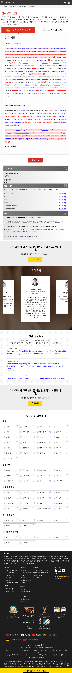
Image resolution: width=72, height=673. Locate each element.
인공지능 (25, 492)
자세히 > (33, 563)
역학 (7, 432)
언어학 (25, 537)
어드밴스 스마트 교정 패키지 (26, 592)
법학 (57, 520)
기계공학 (25, 503)
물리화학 (25, 508)
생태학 (58, 470)
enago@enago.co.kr (41, 572)
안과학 (8, 447)
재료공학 (58, 498)
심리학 (58, 537)
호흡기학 (58, 453)
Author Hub (10, 591)
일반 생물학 (26, 475)
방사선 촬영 (42, 453)
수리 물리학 (9, 503)
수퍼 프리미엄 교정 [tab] (21, 30)
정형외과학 (26, 447)
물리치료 (8, 453)
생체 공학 (25, 470)
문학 (40, 537)
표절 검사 (24, 601)
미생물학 (58, 475)
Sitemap (41, 657)
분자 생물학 (9, 481)
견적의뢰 (35, 259)
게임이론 (42, 520)
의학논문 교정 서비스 (12, 582)
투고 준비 (8, 577)
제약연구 (42, 481)
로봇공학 (58, 508)
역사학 (8, 537)
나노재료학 (59, 503)
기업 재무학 (9, 520)
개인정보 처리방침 (58, 655)
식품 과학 (9, 475)
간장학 (25, 437)
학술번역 (23, 570)
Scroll (68, 665)
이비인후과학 (43, 447)
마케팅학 (25, 525)
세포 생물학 (42, 470)
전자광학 (58, 492)
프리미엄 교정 (10, 572)
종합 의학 (59, 432)
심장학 (41, 426)
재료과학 (42, 498)
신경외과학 (42, 442)
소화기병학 (26, 432)
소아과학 (58, 447)
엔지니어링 (26, 498)
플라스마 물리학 (44, 508)
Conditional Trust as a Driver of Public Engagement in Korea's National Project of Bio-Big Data (36, 379)
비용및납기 (24, 577)
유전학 (41, 475)
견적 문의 (36, 671)
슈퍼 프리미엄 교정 (11, 570)
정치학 (8, 542)
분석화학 (8, 492)
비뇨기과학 (9, 458)
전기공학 (42, 492)
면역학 (41, 437)
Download (62, 193)
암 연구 (25, 426)
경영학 (8, 525)
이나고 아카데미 (10, 589)
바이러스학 (59, 481)
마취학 (8, 426)
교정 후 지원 (9, 580)
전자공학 (8, 498)
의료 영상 (59, 437)
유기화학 (8, 508)
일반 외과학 (42, 432)
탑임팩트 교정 (10, 575)
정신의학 (25, 453)
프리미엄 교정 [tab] (55, 30)
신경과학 (25, 481)
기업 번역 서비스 (26, 580)
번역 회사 (24, 582)
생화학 (8, 470)
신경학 (25, 442)
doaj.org (19, 236)
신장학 (8, 442)
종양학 (58, 442)
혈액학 (8, 437)
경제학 (25, 520)
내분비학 (58, 426)
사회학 (25, 542)
